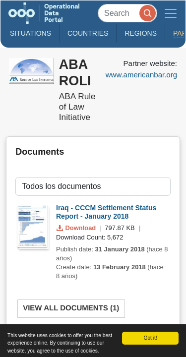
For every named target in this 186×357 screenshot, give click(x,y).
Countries (87, 33)
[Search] (127, 13)
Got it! (150, 338)
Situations (30, 33)
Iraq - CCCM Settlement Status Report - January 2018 (106, 212)
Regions (140, 33)
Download (77, 228)
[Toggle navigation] (170, 13)
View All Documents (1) (71, 308)
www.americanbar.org (141, 74)
